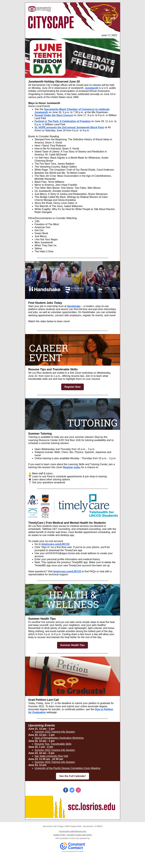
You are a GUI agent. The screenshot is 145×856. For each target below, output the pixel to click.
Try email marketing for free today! (72, 851)
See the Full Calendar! (72, 776)
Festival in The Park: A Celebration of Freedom (63, 121)
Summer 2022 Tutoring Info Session (55, 731)
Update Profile (59, 835)
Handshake (73, 306)
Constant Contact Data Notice (79, 835)
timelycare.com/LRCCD (55, 544)
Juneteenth (91, 88)
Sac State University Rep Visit (51, 756)
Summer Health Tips (72, 645)
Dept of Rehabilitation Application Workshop (59, 738)
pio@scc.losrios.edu (70, 838)
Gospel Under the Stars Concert (54, 115)
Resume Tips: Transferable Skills (53, 744)
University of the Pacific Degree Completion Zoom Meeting (67, 768)
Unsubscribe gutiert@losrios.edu (72, 831)
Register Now (72, 386)
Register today (71, 467)
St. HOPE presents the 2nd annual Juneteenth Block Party (69, 127)
